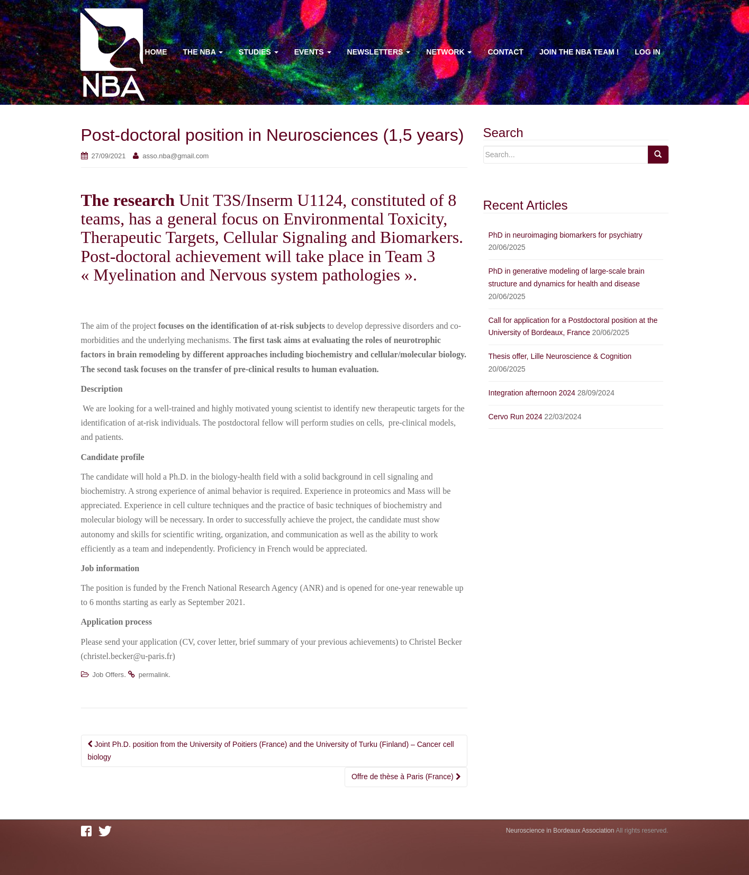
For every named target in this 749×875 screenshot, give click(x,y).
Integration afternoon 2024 (532, 393)
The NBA (203, 52)
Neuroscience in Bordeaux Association (560, 830)
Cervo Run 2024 (516, 416)
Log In (647, 52)
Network (449, 52)
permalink (153, 675)
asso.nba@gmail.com (175, 156)
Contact (505, 52)
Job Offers (108, 675)
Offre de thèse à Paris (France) (406, 776)
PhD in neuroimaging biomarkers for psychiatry (566, 235)
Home (156, 52)
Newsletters (379, 52)
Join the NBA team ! (579, 52)
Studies (258, 52)
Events (312, 52)
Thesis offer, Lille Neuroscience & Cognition (560, 356)
